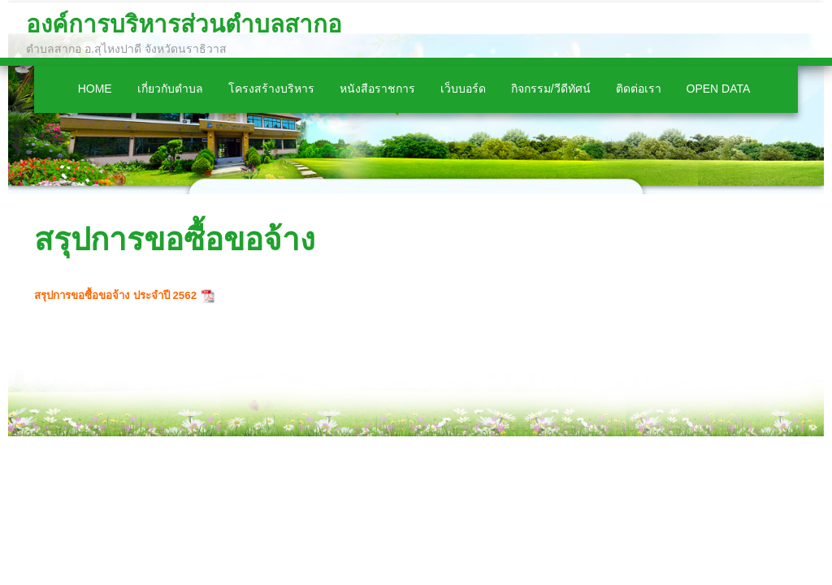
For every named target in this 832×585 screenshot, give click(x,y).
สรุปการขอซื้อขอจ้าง (174, 239)
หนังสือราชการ (377, 88)
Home (95, 88)
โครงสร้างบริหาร (271, 88)
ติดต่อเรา (638, 88)
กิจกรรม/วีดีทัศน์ (551, 88)
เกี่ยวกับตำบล (170, 88)
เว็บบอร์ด (463, 88)
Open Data (719, 88)
